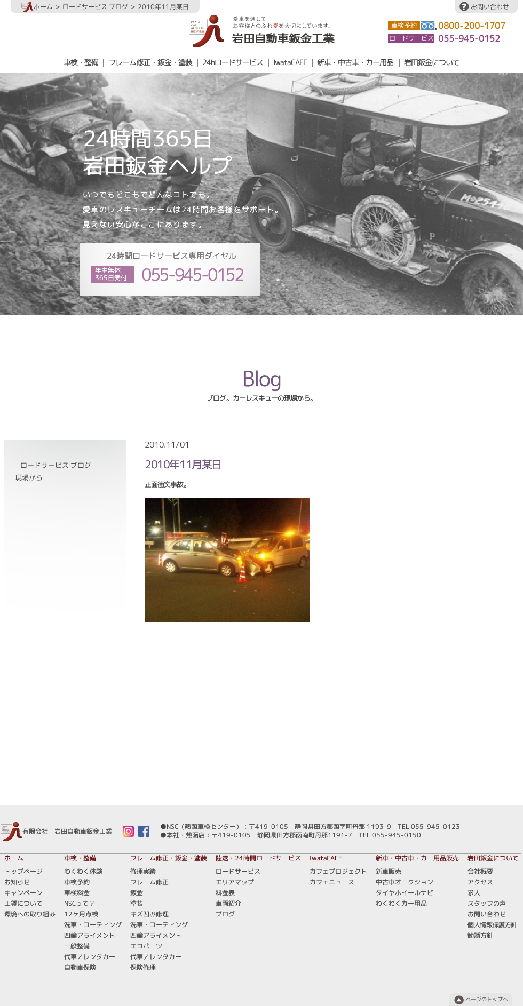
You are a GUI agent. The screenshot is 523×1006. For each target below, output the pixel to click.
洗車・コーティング (93, 925)
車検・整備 (81, 62)
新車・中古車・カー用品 (355, 62)
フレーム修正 (149, 882)
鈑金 (136, 893)
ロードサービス (185, 335)
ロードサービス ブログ (95, 7)
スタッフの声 (486, 903)
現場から (29, 477)
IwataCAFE (290, 62)
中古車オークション (404, 882)
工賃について (23, 903)
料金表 (282, 335)
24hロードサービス (232, 62)
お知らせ (17, 882)
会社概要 (480, 871)
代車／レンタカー (89, 957)
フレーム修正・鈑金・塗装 (150, 62)
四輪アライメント (89, 935)
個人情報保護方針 (492, 925)
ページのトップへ (486, 999)
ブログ (351, 335)
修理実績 (143, 871)
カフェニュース (332, 882)
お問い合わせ (490, 7)
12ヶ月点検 (81, 914)
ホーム (37, 7)
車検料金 (77, 893)
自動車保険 (80, 967)
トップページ (23, 871)
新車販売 (388, 871)
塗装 (136, 903)
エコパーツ (146, 946)
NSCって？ (79, 903)
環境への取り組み (30, 914)
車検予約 (77, 882)
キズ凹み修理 (149, 914)
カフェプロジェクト (338, 871)
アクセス (480, 882)
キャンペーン (23, 893)
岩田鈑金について (431, 62)
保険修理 (143, 967)
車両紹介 (317, 335)
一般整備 (77, 946)
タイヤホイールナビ (404, 893)
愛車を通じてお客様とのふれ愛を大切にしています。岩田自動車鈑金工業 (261, 30)
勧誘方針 (480, 935)
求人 (473, 893)
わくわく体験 (83, 871)
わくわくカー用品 (401, 903)
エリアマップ (241, 335)
